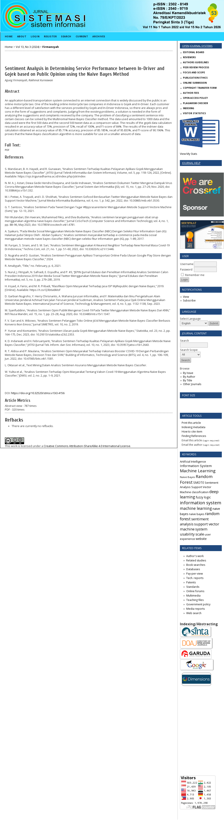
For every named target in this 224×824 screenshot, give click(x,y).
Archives (98, 36)
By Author (189, 377)
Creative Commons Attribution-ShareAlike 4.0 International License (87, 446)
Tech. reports (194, 578)
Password (186, 269)
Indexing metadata (193, 427)
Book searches (195, 565)
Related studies (196, 560)
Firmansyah (50, 47)
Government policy (198, 604)
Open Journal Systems (197, 45)
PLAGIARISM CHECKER (195, 103)
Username (187, 264)
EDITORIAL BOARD (193, 52)
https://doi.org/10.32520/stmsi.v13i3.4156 (38, 393)
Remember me (194, 275)
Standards (192, 587)
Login (35, 36)
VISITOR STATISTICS (194, 113)
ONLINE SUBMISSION (195, 82)
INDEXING (188, 108)
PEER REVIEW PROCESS (196, 67)
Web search (193, 613)
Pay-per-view (194, 573)
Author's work (195, 556)
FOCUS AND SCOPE (194, 72)
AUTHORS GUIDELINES (196, 62)
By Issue (188, 373)
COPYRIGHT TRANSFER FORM (200, 87)
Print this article (191, 423)
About (22, 36)
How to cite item (192, 431)
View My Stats (188, 154)
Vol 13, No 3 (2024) (27, 47)
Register (50, 36)
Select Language (190, 319)
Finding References (194, 436)
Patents (191, 582)
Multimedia (193, 595)
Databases (193, 569)
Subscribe (189, 300)
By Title (187, 380)
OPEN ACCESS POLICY (195, 97)
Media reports (195, 609)
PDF (7, 149)
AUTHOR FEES (191, 92)
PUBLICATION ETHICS (195, 77)
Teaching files (195, 600)
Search (66, 36)
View (186, 297)
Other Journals (192, 384)
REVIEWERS (189, 57)
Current (82, 36)
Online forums (195, 591)
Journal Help (191, 163)
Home (9, 36)
